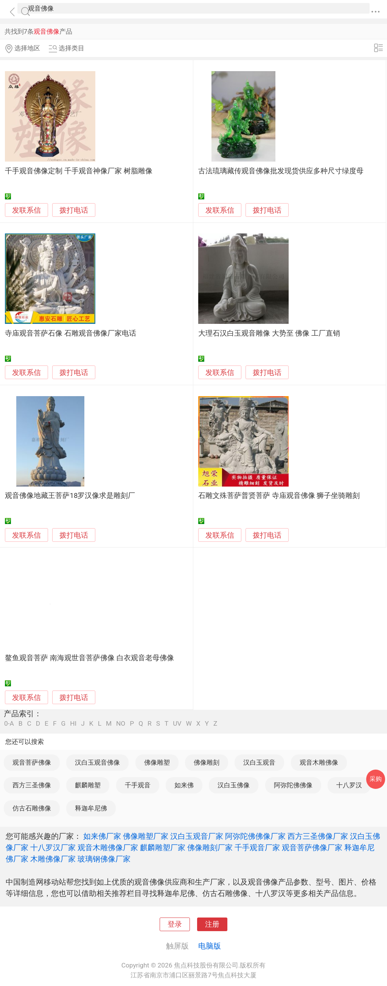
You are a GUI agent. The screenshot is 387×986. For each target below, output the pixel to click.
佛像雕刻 (206, 762)
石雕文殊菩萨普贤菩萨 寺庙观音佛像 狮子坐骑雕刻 (279, 495)
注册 (212, 924)
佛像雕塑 (157, 762)
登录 (175, 924)
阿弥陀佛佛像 (293, 785)
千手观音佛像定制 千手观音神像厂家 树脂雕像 (78, 171)
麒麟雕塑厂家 (162, 847)
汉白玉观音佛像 (97, 762)
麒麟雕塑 (88, 785)
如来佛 (184, 785)
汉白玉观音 (259, 762)
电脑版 (209, 945)
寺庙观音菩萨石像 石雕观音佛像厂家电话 (70, 333)
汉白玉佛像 (234, 785)
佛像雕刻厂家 (210, 847)
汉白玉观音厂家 (196, 836)
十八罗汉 (349, 785)
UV (177, 723)
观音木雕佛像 (319, 762)
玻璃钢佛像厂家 (104, 858)
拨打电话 (73, 210)
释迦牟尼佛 (91, 808)
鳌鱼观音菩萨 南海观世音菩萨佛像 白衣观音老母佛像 (89, 658)
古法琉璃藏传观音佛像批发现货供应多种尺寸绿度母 (281, 171)
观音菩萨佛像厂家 (312, 847)
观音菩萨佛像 (31, 762)
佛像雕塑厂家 (145, 836)
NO (120, 723)
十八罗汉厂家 (53, 847)
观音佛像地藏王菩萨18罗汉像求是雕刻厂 (70, 495)
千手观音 (138, 785)
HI (73, 723)
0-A (9, 723)
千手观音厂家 (257, 847)
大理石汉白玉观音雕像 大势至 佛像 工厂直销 (269, 333)
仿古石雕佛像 (31, 808)
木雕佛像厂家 (53, 858)
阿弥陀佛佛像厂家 (255, 836)
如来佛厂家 (102, 836)
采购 (376, 778)
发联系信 (26, 210)
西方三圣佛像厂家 (318, 836)
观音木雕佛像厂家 (108, 847)
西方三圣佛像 (31, 785)
